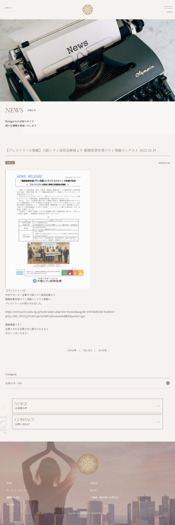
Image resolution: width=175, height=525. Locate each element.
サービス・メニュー (17, 490)
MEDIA (11, 504)
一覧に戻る (87, 354)
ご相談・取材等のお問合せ (104, 497)
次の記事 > (103, 354)
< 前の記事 (71, 354)
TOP (9, 483)
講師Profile (13, 497)
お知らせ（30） (14, 387)
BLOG (93, 490)
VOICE (93, 483)
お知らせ (10, 167)
